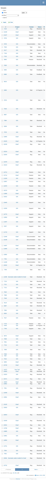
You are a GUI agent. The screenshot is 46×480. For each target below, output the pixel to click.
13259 (5, 208)
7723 (5, 281)
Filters (4, 10)
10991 (5, 397)
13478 (5, 162)
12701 (5, 446)
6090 (5, 362)
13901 (5, 435)
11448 (5, 262)
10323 (5, 374)
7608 (5, 339)
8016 (5, 81)
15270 (5, 190)
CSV (41, 475)
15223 (5, 165)
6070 (5, 336)
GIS (17, 29)
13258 (5, 392)
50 (15, 473)
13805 (5, 136)
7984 (5, 120)
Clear (11, 22)
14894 (5, 440)
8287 (5, 306)
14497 (5, 245)
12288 (5, 277)
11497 (5, 221)
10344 (5, 154)
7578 (5, 132)
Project (17, 27)
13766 (5, 428)
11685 (5, 248)
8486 (5, 90)
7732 (5, 56)
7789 (5, 269)
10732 (5, 465)
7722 (5, 287)
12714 (5, 175)
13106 (5, 32)
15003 (5, 407)
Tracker (31, 27)
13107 (5, 35)
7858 (5, 349)
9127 (5, 50)
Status (5, 12)
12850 (5, 217)
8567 (5, 114)
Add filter (4, 15)
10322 (5, 196)
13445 (5, 202)
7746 (5, 53)
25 (13, 473)
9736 (5, 38)
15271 (5, 379)
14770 (5, 214)
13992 (5, 254)
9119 (5, 302)
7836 (5, 354)
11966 (5, 193)
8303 (5, 313)
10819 (5, 414)
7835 (5, 65)
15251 (5, 425)
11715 (5, 232)
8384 (5, 70)
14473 (5, 369)
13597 (5, 181)
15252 (5, 265)
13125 (5, 404)
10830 (5, 371)
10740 (5, 365)
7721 (5, 284)
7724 (5, 345)
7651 (5, 342)
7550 (5, 310)
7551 (5, 388)
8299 (5, 126)
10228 (5, 144)
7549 (5, 298)
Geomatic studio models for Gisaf (17, 277)
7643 (5, 292)
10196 (5, 239)
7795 (5, 328)
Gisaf (17, 32)
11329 (5, 178)
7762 (5, 259)
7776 (5, 323)
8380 (5, 74)
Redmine (18, 479)
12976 (5, 186)
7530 (5, 47)
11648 (5, 236)
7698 (5, 295)
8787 (5, 226)
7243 (5, 29)
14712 (5, 172)
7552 (5, 453)
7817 (5, 318)
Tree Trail (17, 369)
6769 (5, 325)
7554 (5, 450)
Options (5, 17)
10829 (5, 382)
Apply (4, 22)
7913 (5, 359)
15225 (5, 141)
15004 (5, 458)
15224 (5, 151)
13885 (5, 431)
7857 (5, 355)
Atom (37, 475)
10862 (5, 383)
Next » (36, 469)
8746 (5, 100)
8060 (5, 59)
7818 (5, 108)
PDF (44, 475)
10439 (5, 420)
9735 (5, 44)
